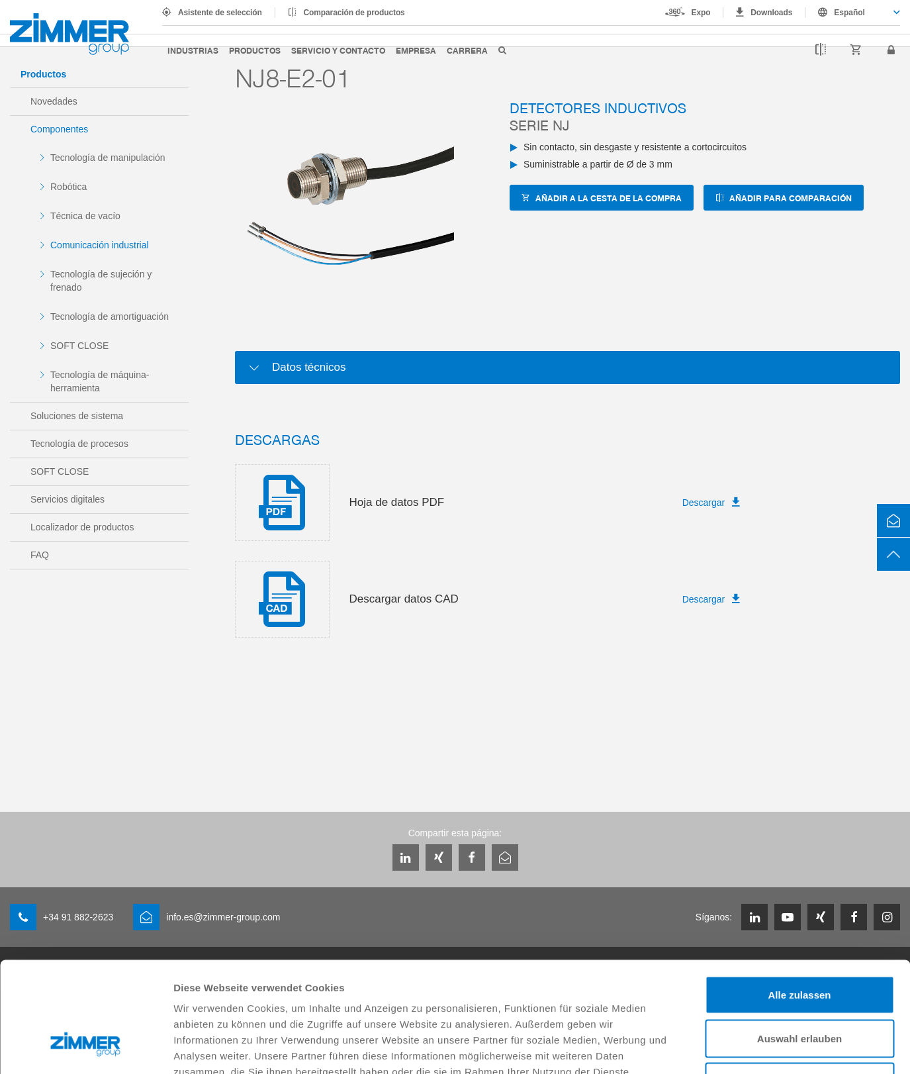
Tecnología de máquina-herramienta (99, 381)
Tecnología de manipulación (107, 157)
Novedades (53, 101)
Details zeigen (703, 1047)
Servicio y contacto (338, 50)
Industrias (192, 50)
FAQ (39, 555)
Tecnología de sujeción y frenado (101, 281)
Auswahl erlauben (799, 944)
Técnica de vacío (85, 216)
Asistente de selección (220, 12)
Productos (255, 50)
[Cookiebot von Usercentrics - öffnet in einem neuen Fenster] (86, 1048)
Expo (701, 12)
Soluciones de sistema (76, 416)
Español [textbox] (849, 12)
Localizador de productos (82, 527)
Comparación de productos (354, 12)
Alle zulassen (799, 900)
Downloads (771, 12)
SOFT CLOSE (79, 345)
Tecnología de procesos (79, 443)
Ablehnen (799, 987)
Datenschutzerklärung (319, 993)
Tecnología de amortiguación (109, 316)
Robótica (68, 186)
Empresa (416, 50)
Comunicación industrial (99, 245)
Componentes (59, 129)
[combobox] (852, 12)
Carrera (467, 50)
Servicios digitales (67, 499)
